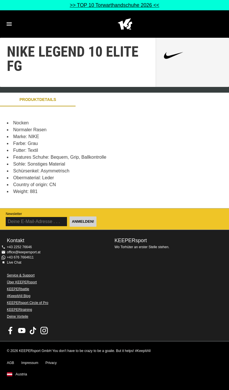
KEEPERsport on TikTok (33, 330)
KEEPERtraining (19, 310)
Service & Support (21, 275)
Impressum (29, 363)
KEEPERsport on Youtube (21, 330)
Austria (21, 374)
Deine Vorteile (17, 317)
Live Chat (14, 262)
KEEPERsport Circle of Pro (27, 303)
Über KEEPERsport (22, 282)
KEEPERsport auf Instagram (44, 330)
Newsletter (14, 214)
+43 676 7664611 (20, 257)
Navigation (9, 24)
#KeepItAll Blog (18, 296)
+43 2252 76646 (19, 247)
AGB (10, 363)
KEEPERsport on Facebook (10, 330)
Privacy (51, 363)
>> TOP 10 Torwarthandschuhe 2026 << (114, 5)
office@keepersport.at (23, 252)
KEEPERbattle (18, 289)
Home (125, 24)
